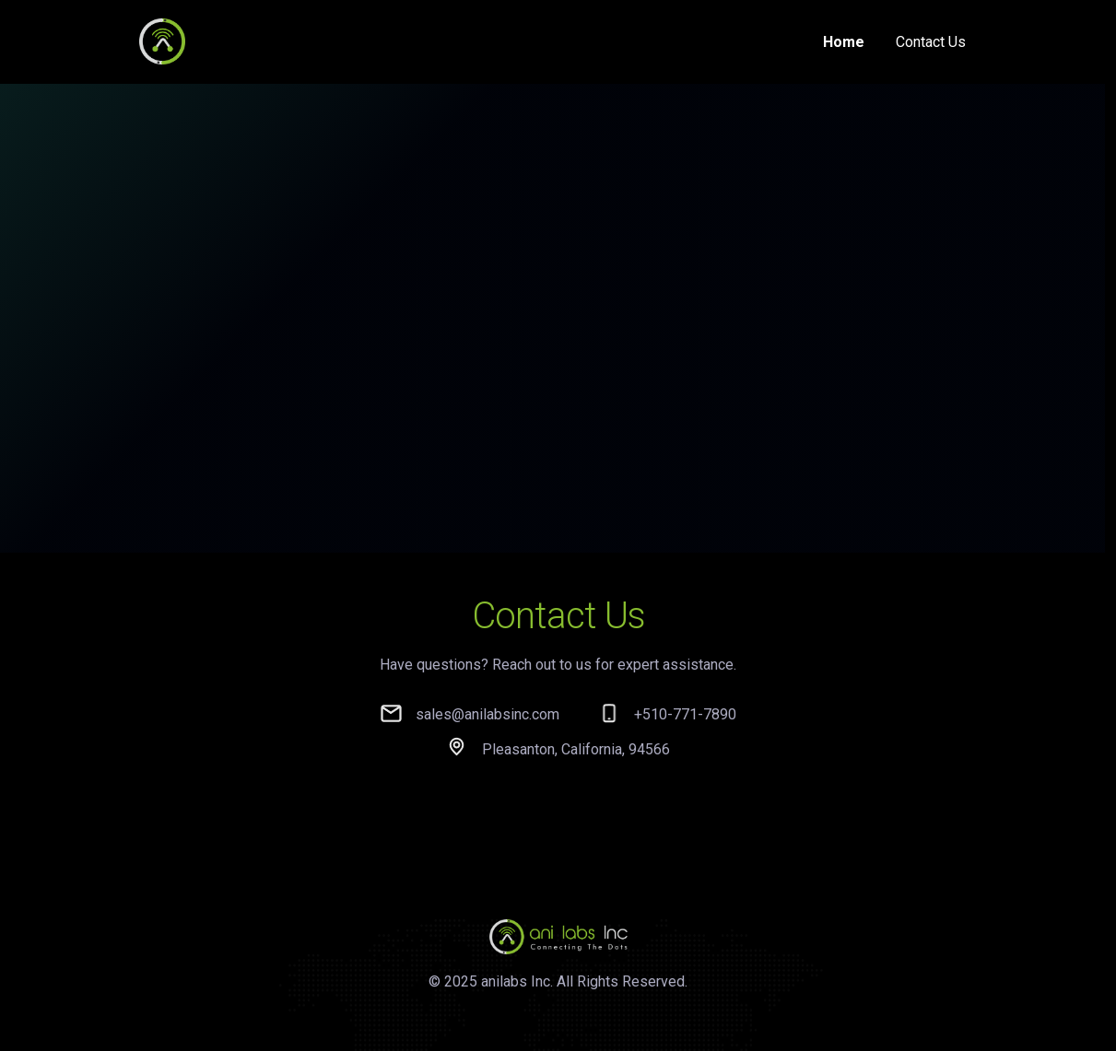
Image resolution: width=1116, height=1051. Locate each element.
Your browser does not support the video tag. (552, 276)
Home (843, 42)
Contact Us (931, 42)
